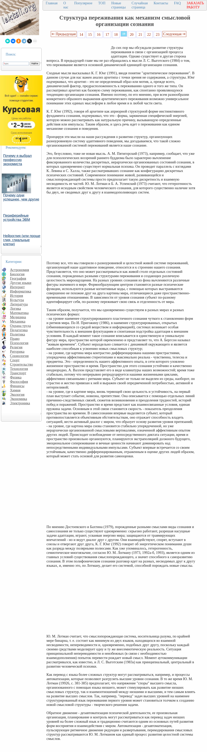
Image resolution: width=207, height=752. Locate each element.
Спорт (15, 360)
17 (107, 34)
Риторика (17, 351)
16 (99, 34)
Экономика (18, 399)
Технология (19, 369)
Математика (19, 313)
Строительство (21, 364)
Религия (16, 347)
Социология (19, 356)
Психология (19, 343)
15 (90, 34)
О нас (65, 5)
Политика (17, 334)
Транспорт (18, 373)
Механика (17, 321)
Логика (15, 308)
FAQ (177, 3)
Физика (15, 377)
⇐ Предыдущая (64, 34)
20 (132, 34)
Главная (51, 3)
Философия (19, 382)
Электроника (20, 403)
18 (116, 34)
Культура (17, 300)
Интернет (17, 287)
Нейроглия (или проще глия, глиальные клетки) (21, 240)
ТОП (101, 3)
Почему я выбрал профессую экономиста (17, 160)
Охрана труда (20, 326)
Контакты (161, 3)
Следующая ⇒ (174, 34)
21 (140, 34)
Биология (17, 274)
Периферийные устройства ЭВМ (16, 218)
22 (149, 34)
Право (15, 339)
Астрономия (19, 270)
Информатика (20, 291)
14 (81, 34)
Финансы (17, 386)
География (18, 278)
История (16, 296)
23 (158, 34)
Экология (17, 394)
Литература (19, 304)
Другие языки (20, 283)
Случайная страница (140, 5)
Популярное (83, 3)
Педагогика (19, 330)
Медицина (18, 317)
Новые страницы (118, 5)
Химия (15, 390)
